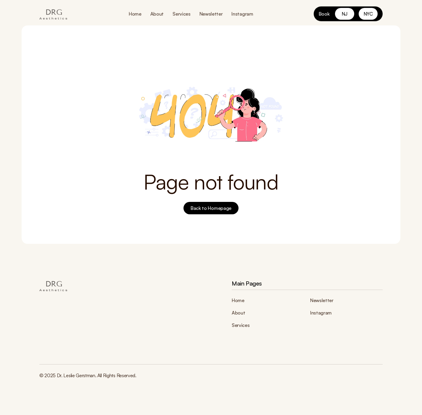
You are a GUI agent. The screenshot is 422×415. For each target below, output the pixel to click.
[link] (344, 14)
